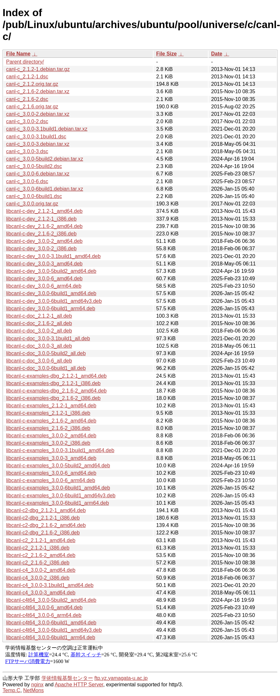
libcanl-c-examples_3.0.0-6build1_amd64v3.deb (61, 495)
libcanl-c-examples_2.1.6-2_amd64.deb (51, 420)
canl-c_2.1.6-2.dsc (27, 99)
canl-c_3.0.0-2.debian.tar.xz (38, 114)
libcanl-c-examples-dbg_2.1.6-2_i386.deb (53, 398)
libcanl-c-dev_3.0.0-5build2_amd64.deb (51, 271)
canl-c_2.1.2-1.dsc (27, 76)
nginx (37, 684)
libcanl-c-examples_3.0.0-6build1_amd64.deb (58, 488)
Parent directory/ (25, 62)
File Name (18, 53)
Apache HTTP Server (79, 684)
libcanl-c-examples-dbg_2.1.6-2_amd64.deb (56, 390)
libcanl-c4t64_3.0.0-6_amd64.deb (44, 607)
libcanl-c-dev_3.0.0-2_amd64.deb (44, 241)
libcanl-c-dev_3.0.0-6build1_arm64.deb (50, 308)
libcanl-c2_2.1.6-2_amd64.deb (40, 555)
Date (216, 53)
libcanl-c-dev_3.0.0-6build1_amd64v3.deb (54, 301)
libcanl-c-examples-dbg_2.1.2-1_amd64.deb (56, 376)
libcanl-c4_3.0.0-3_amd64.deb (40, 592)
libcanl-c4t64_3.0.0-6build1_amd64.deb (51, 622)
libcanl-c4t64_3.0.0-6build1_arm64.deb (50, 637)
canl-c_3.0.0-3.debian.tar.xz (38, 144)
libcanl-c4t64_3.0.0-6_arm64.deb (43, 615)
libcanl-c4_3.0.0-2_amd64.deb (40, 570)
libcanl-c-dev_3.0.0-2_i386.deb (41, 248)
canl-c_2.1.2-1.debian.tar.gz (38, 69)
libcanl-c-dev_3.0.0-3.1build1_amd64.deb (53, 256)
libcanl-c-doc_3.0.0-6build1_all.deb (46, 368)
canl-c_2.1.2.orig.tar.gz (32, 84)
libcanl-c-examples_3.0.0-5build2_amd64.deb (58, 465)
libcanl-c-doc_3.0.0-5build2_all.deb (46, 353)
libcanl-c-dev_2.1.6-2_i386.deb (41, 233)
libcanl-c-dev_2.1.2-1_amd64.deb (44, 211)
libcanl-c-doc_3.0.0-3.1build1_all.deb (48, 338)
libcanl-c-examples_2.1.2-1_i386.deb (48, 413)
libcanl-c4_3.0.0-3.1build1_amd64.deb (49, 585)
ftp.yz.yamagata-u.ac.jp (120, 678)
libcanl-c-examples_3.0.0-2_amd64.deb (51, 435)
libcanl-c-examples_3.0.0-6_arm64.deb (50, 480)
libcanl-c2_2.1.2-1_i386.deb (38, 548)
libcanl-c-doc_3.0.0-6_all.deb (39, 360)
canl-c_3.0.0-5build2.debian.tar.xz (44, 159)
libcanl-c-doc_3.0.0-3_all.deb (39, 346)
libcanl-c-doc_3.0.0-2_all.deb (39, 330)
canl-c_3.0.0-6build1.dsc (34, 196)
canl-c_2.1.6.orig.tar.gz (32, 106)
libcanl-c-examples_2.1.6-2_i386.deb (48, 428)
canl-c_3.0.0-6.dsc (27, 181)
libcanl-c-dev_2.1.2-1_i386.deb (41, 219)
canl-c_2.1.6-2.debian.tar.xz (38, 91)
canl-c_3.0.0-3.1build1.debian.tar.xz (47, 129)
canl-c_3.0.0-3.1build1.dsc (36, 136)
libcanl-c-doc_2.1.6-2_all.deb (39, 323)
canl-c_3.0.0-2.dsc (27, 121)
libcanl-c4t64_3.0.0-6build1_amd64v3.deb (54, 630)
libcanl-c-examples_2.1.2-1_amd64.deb (51, 405)
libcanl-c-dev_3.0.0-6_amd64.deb (44, 278)
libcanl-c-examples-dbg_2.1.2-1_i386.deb (53, 383)
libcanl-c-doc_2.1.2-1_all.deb (39, 316)
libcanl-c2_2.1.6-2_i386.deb (38, 562)
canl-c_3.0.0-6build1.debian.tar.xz (44, 189)
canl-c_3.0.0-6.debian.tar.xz (38, 173)
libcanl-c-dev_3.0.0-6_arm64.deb (43, 286)
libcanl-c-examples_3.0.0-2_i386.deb (48, 443)
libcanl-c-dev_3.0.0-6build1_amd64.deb (51, 293)
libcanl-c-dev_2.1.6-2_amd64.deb (44, 226)
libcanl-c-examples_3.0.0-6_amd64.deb (51, 473)
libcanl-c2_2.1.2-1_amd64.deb (40, 540)
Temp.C (11, 690)
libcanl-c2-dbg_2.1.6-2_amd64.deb (46, 525)
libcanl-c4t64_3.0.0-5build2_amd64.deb (51, 600)
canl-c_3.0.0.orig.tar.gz (32, 203)
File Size (166, 53)
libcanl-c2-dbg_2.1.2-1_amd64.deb (46, 510)
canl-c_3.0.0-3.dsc (27, 151)
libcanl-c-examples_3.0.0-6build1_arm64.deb (57, 503)
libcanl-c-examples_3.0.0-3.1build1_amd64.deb (60, 450)
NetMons (33, 690)
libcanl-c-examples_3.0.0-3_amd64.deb (51, 458)
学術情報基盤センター (67, 678)
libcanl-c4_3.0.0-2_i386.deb (38, 578)
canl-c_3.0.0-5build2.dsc (34, 166)
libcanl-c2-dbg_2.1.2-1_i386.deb (43, 518)
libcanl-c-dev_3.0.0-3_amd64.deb (44, 263)
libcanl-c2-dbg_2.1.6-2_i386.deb (43, 532)
